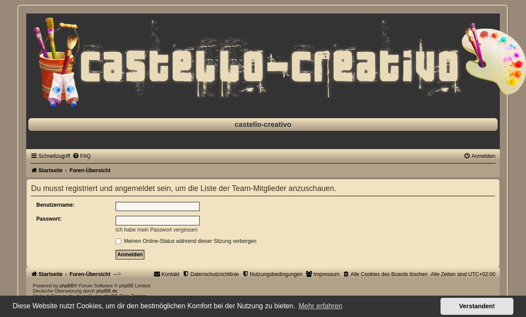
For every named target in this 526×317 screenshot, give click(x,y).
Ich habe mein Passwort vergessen (157, 230)
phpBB (66, 285)
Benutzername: (55, 205)
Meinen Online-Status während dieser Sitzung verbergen (186, 241)
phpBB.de (106, 290)
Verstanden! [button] (477, 306)
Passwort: (48, 219)
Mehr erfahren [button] (320, 306)
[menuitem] (81, 156)
